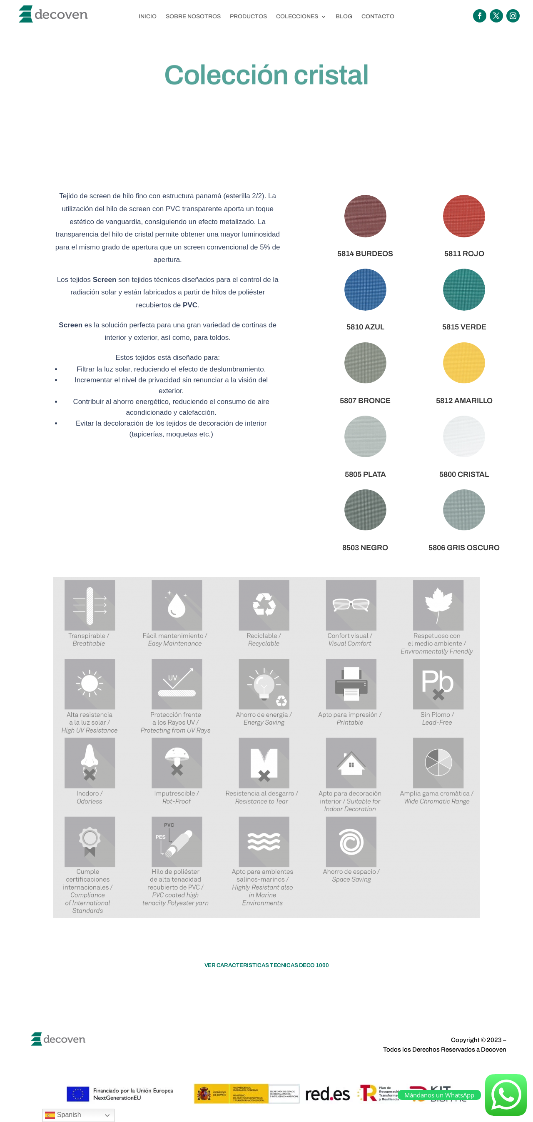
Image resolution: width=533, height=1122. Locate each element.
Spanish (63, 1115)
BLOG (344, 17)
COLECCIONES (297, 17)
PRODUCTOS (248, 17)
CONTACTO (377, 17)
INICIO (148, 17)
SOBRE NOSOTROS (193, 17)
